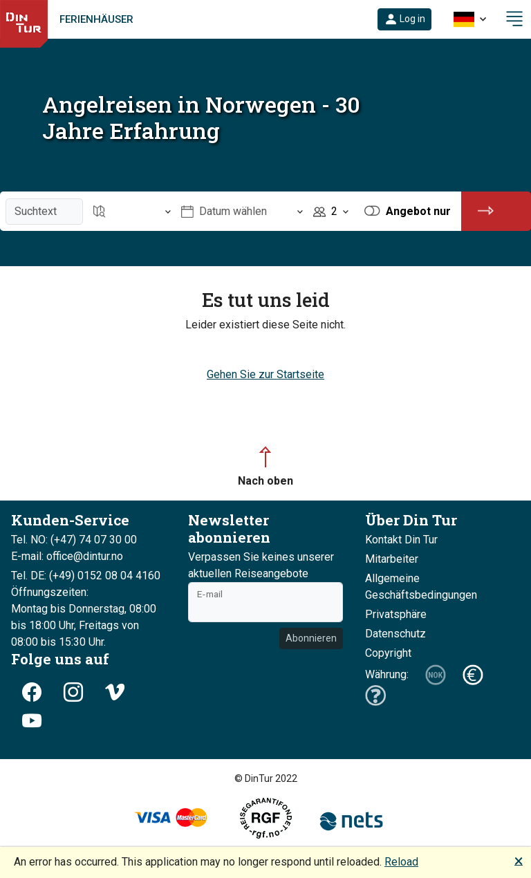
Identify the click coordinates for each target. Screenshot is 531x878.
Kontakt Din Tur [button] (401, 539)
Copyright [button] (388, 653)
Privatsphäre (396, 614)
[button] (404, 19)
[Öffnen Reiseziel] (132, 211)
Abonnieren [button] (311, 638)
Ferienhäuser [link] (96, 19)
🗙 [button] (518, 860)
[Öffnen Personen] (331, 211)
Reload (401, 861)
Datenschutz (395, 633)
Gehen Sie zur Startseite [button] (265, 374)
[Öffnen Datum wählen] (242, 211)
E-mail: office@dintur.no (67, 556)
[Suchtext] (44, 211)
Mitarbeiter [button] (391, 559)
